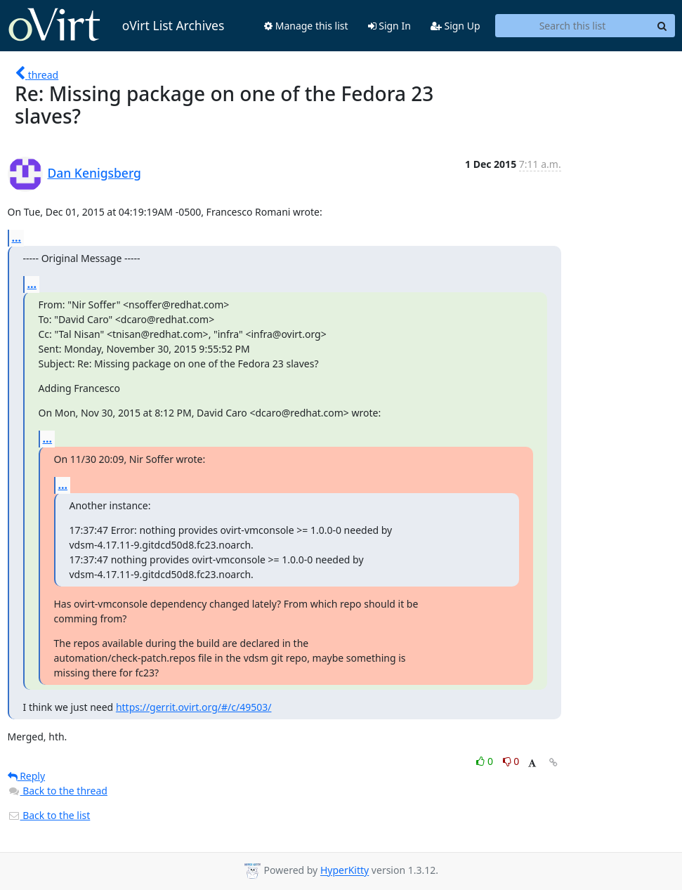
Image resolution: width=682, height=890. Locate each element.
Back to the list (49, 815)
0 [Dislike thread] (511, 761)
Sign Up (455, 25)
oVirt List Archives (116, 25)
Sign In (389, 25)
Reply (27, 776)
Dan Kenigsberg (94, 172)
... (17, 237)
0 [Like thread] (485, 761)
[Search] (662, 26)
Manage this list (306, 25)
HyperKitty (344, 870)
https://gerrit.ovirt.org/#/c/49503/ (194, 707)
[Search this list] (572, 26)
